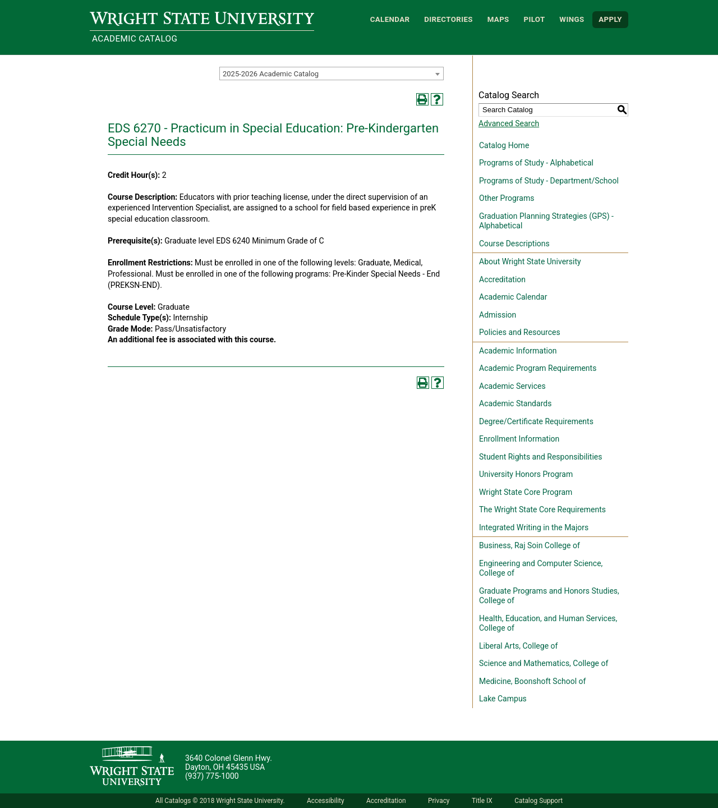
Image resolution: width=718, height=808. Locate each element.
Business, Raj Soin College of (529, 545)
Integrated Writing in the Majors (533, 527)
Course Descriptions (514, 243)
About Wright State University (530, 261)
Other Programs (506, 198)
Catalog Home (504, 145)
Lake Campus (503, 698)
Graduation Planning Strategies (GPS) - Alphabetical (546, 221)
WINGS (571, 19)
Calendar (390, 19)
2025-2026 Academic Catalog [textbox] (271, 74)
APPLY (610, 19)
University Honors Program (526, 474)
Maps (498, 19)
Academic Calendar (513, 296)
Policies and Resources (519, 332)
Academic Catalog (134, 39)
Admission (497, 314)
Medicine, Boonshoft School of (532, 681)
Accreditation (502, 279)
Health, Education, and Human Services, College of (548, 623)
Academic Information (518, 350)
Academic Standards (515, 403)
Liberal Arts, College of (518, 645)
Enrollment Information (519, 438)
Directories (448, 19)
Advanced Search (508, 123)
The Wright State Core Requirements (542, 509)
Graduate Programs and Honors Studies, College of (549, 595)
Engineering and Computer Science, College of (540, 568)
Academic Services (512, 386)
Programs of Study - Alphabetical (536, 162)
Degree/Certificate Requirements (536, 421)
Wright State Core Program (525, 492)
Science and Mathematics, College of (543, 663)
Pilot (534, 19)
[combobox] (331, 73)
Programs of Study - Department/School (549, 180)
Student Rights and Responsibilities (540, 456)
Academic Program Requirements (537, 368)
